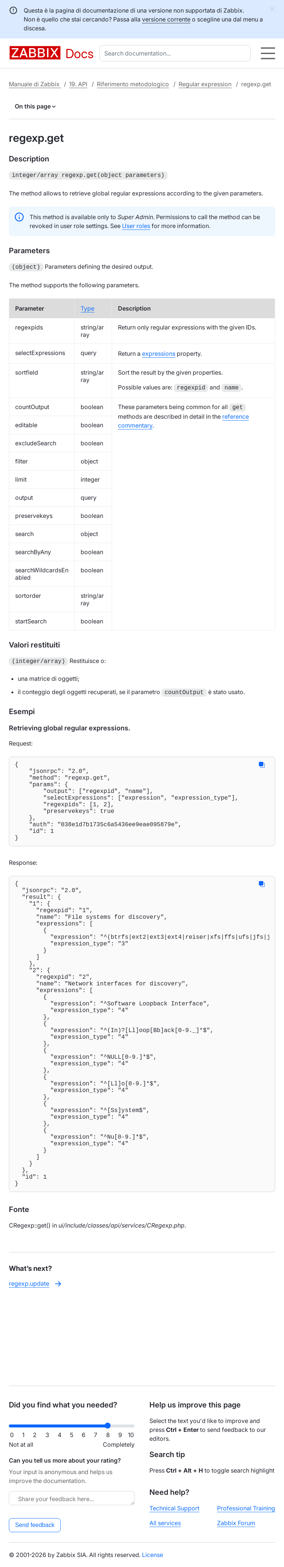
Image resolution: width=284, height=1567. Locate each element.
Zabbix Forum (236, 1523)
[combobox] (176, 53)
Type (87, 307)
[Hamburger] (268, 53)
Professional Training (246, 1508)
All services (165, 1523)
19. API (78, 84)
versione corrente (166, 19)
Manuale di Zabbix (35, 84)
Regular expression (205, 84)
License (152, 1554)
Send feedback (35, 1525)
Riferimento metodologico (133, 84)
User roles (136, 225)
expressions (158, 352)
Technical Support (174, 1508)
